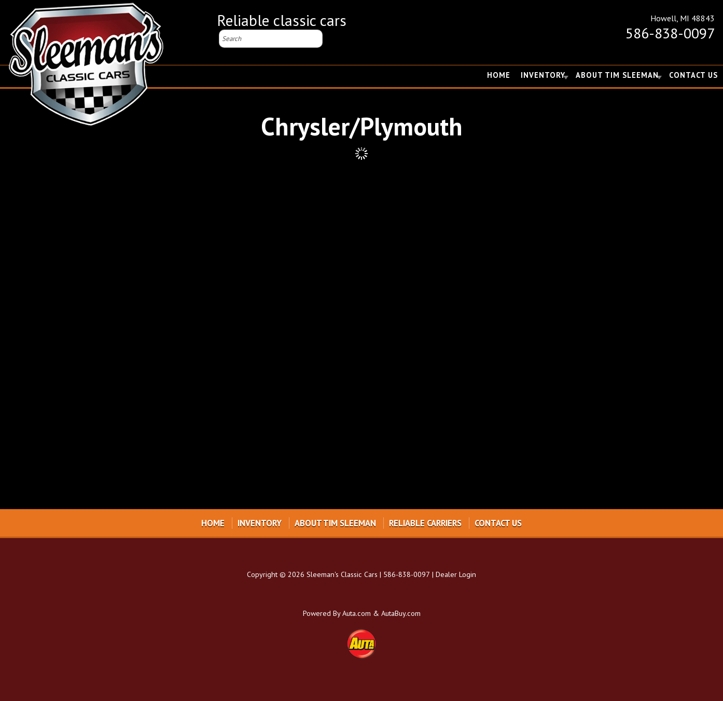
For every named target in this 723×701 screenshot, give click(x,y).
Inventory (543, 75)
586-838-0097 (670, 33)
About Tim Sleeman (617, 75)
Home (498, 75)
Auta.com (356, 613)
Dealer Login (456, 574)
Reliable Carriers (425, 523)
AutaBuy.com (401, 613)
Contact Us (693, 75)
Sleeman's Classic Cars (342, 574)
